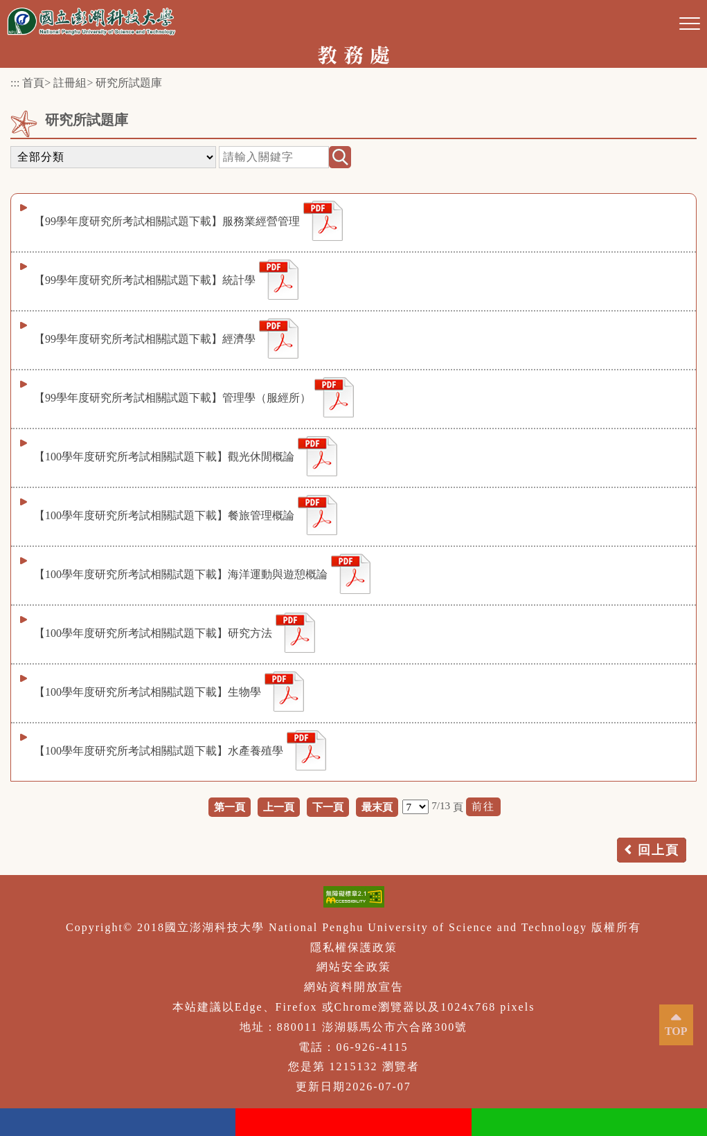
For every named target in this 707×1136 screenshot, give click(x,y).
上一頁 (278, 807)
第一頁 (229, 807)
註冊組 (70, 83)
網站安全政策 (353, 967)
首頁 (33, 83)
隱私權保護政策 (353, 947)
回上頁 (658, 850)
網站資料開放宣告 (354, 987)
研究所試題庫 (129, 83)
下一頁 (327, 807)
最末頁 (377, 807)
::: (14, 83)
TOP (676, 1031)
